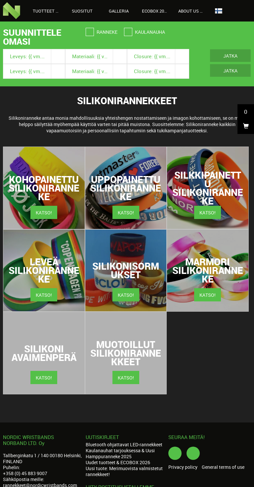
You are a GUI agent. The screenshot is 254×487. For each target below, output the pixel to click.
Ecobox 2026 (155, 11)
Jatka (230, 56)
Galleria (119, 11)
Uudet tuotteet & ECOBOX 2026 (118, 462)
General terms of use (223, 467)
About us (192, 11)
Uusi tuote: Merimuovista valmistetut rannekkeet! (124, 471)
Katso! (44, 212)
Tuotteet (47, 11)
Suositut (82, 11)
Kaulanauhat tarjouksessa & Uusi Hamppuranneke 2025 (120, 453)
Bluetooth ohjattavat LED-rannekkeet (124, 444)
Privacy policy (182, 467)
